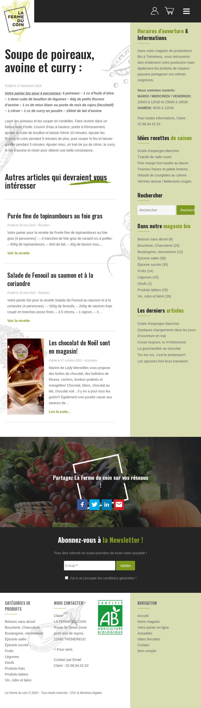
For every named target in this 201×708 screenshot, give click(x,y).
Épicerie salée (148, 258)
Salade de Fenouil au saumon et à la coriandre (50, 279)
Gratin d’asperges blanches (158, 151)
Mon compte (147, 651)
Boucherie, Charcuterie (155, 245)
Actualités (145, 633)
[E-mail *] (89, 565)
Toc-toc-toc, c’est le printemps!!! (162, 355)
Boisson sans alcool (153, 239)
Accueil (143, 616)
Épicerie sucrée (149, 265)
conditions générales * (120, 578)
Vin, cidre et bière (151, 296)
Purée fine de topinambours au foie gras (55, 215)
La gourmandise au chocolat (159, 348)
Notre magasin (149, 622)
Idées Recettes (149, 639)
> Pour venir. (63, 649)
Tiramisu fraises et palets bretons (163, 169)
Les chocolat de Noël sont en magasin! (79, 346)
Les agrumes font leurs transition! (163, 361)
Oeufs (142, 284)
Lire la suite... (60, 412)
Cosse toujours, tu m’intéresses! (162, 342)
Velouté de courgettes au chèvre (162, 175)
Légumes (145, 277)
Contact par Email (67, 660)
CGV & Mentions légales (86, 693)
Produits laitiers (149, 290)
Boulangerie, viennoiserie (157, 252)
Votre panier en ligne (153, 627)
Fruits (142, 271)
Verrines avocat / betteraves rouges (164, 181)
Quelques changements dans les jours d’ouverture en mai (167, 333)
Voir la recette (18, 253)
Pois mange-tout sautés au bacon (163, 163)
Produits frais (15, 668)
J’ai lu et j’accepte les (101, 578)
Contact (143, 645)
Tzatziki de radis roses (154, 157)
